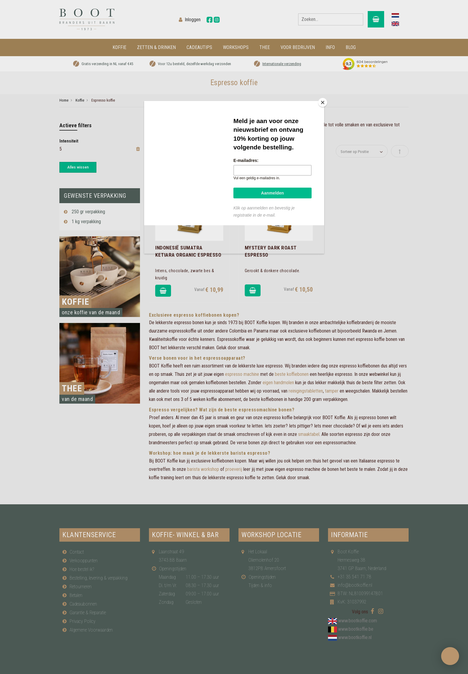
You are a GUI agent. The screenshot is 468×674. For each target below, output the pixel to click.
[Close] (322, 102)
